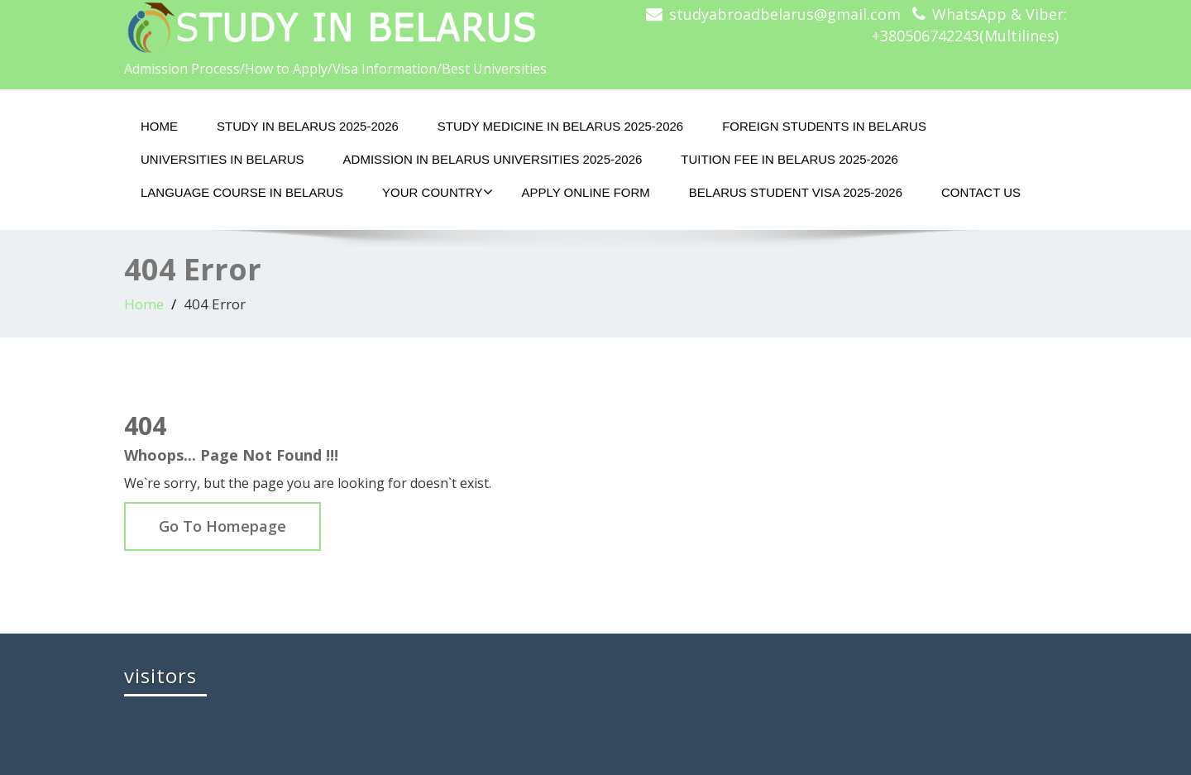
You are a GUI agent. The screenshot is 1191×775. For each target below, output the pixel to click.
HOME (159, 126)
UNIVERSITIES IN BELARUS (222, 159)
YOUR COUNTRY (437, 191)
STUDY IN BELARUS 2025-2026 (308, 126)
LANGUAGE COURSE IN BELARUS (242, 192)
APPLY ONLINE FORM (585, 192)
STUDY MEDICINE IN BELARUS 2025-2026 (560, 126)
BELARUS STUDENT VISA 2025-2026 (795, 192)
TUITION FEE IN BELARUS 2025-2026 (789, 159)
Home (144, 303)
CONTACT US (981, 192)
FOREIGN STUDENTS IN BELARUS (824, 126)
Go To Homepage (222, 526)
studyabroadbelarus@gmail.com (785, 14)
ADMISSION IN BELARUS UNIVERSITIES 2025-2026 (493, 159)
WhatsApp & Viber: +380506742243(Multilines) (969, 24)
